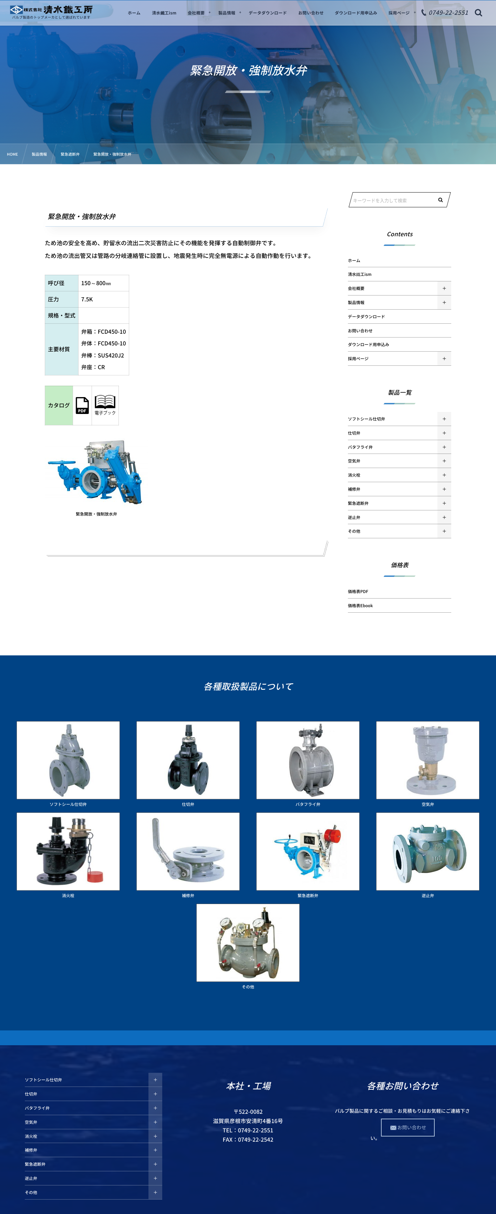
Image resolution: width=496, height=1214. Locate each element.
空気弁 (354, 461)
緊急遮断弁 (358, 503)
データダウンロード (366, 316)
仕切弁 (354, 433)
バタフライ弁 (360, 447)
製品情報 (356, 302)
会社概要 (356, 288)
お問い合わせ (360, 331)
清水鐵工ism (360, 274)
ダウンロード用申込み (368, 344)
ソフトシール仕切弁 (366, 419)
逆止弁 (354, 517)
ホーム (354, 260)
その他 (354, 531)
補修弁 (354, 489)
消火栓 (354, 475)
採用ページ (358, 358)
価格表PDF (358, 591)
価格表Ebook (360, 605)
